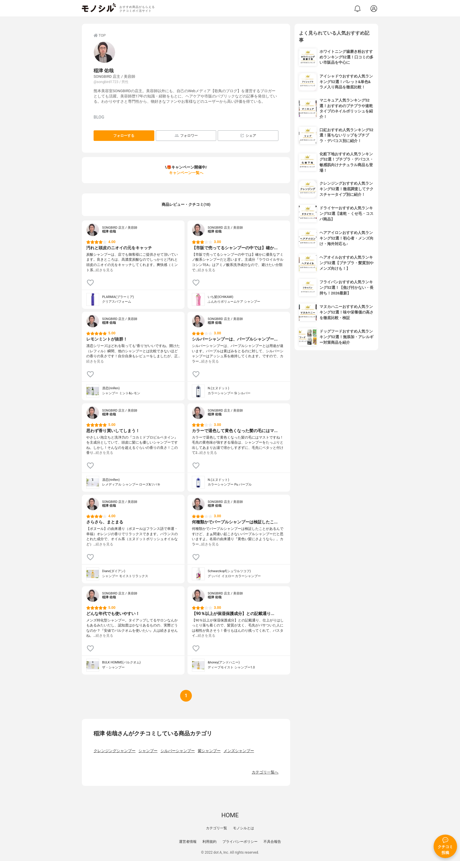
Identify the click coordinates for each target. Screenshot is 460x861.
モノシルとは (243, 828)
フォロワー (186, 135)
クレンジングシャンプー (115, 751)
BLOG (99, 117)
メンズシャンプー (239, 751)
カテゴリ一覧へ (265, 772)
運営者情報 (188, 842)
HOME (230, 815)
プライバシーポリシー (240, 842)
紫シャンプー (209, 751)
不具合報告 (272, 842)
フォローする (123, 136)
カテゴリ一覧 (216, 828)
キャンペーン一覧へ (186, 173)
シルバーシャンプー (177, 751)
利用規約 (209, 842)
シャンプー (148, 751)
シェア (248, 135)
